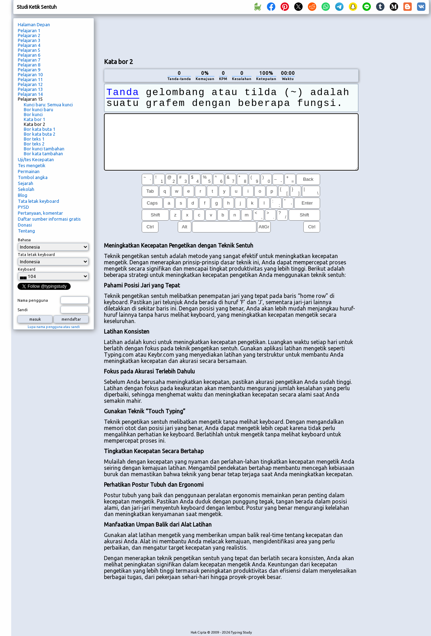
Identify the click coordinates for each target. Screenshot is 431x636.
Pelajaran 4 (29, 45)
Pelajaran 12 (30, 84)
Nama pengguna (32, 300)
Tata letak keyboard (38, 201)
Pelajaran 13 (30, 89)
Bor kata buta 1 (39, 129)
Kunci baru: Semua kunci (48, 104)
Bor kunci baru (38, 109)
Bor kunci (33, 114)
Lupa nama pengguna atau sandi (54, 327)
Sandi (22, 310)
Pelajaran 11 (30, 79)
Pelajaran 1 (29, 30)
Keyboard (26, 269)
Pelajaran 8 (29, 64)
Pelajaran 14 (30, 94)
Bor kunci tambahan (44, 148)
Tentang (26, 230)
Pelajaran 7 (29, 59)
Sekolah (26, 189)
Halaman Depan (34, 24)
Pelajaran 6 (29, 54)
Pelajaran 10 (30, 74)
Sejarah (25, 183)
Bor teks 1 (34, 138)
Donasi (25, 224)
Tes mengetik (31, 165)
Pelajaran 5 (29, 50)
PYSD (23, 207)
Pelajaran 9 (29, 69)
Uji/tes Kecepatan (36, 159)
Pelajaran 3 (29, 40)
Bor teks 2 (34, 143)
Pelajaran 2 (29, 35)
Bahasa (24, 240)
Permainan (29, 171)
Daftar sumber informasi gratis (49, 218)
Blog (22, 195)
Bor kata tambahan (43, 153)
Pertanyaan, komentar (40, 212)
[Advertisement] (231, 35)
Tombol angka (33, 177)
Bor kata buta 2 (39, 133)
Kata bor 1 (34, 119)
